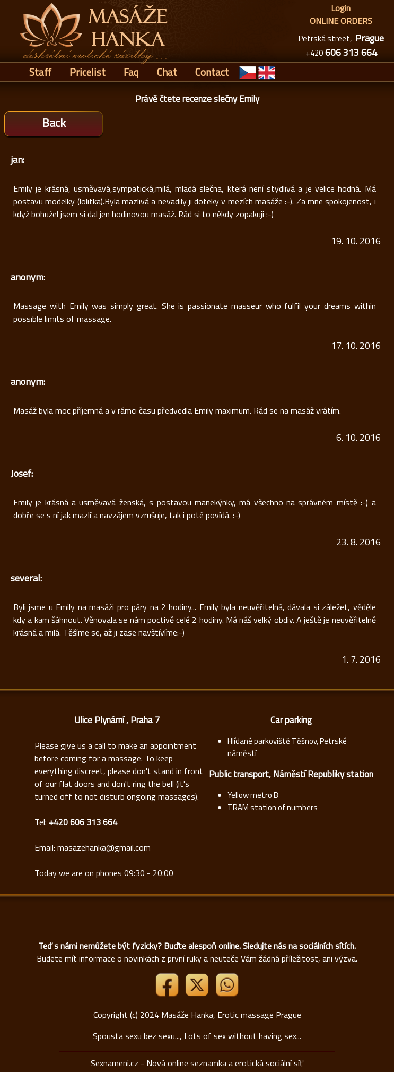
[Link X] (198, 993)
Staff (40, 72)
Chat (167, 72)
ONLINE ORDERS (341, 20)
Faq (131, 72)
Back (54, 123)
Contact (212, 72)
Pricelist (87, 72)
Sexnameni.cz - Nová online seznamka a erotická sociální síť (197, 1063)
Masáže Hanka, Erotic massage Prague (231, 1014)
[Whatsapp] (227, 993)
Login (341, 8)
